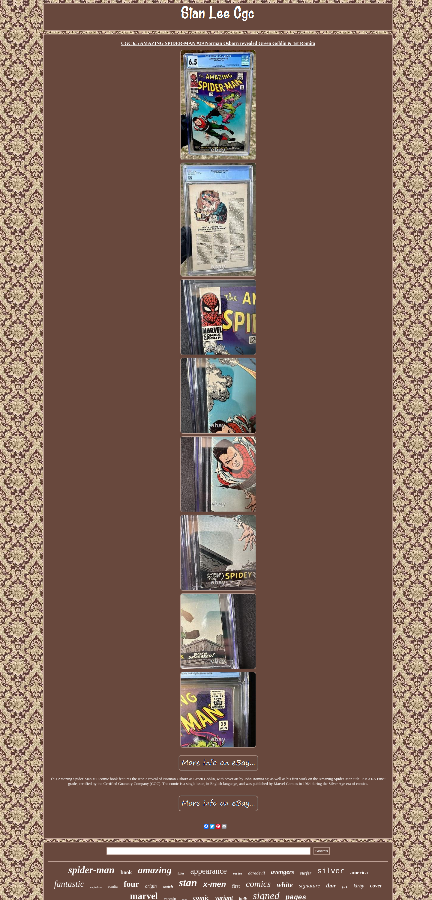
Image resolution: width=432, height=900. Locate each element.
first (236, 886)
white (285, 885)
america (359, 872)
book (126, 872)
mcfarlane (96, 887)
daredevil (256, 873)
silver (330, 871)
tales (181, 873)
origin (151, 886)
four (131, 884)
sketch (168, 886)
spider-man (91, 870)
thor (331, 885)
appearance (208, 870)
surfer (305, 873)
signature (309, 885)
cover (376, 886)
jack (345, 887)
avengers (282, 871)
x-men (214, 884)
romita (113, 886)
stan (188, 883)
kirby (359, 886)
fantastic (69, 884)
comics (258, 884)
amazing (155, 870)
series (237, 873)
